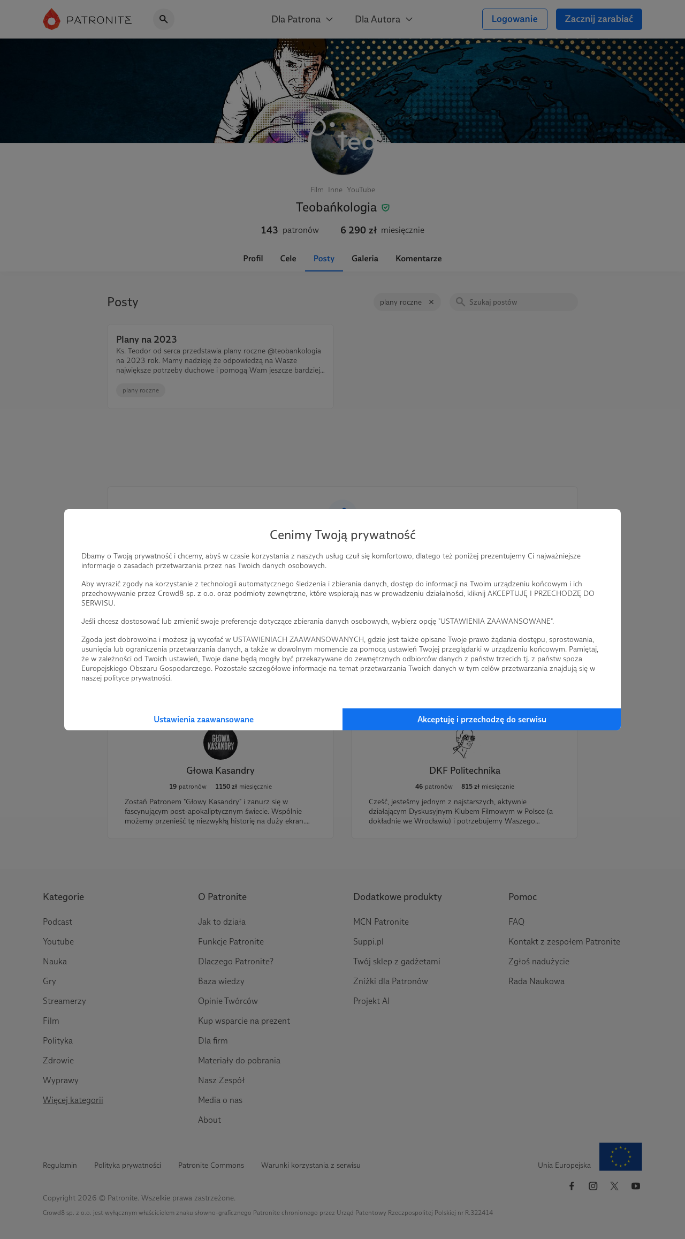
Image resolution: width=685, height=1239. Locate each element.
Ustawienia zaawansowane (204, 719)
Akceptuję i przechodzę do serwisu (481, 719)
